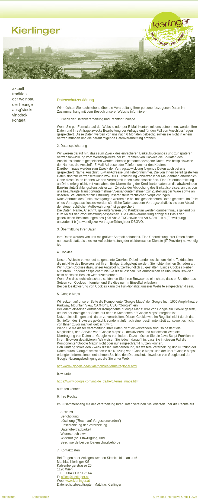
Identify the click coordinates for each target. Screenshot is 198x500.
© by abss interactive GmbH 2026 (175, 496)
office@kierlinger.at (75, 477)
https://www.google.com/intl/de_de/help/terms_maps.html (98, 381)
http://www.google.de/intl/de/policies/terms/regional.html (97, 366)
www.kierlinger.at (77, 481)
